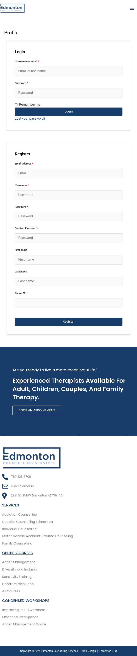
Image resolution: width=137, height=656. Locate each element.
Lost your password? (30, 118)
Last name (21, 271)
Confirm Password (26, 228)
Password (21, 83)
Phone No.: (21, 293)
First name (21, 249)
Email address (24, 163)
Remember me (27, 105)
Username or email (27, 61)
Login (68, 111)
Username (22, 185)
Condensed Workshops (25, 600)
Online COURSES (17, 552)
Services (10, 505)
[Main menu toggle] (132, 8)
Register (68, 321)
